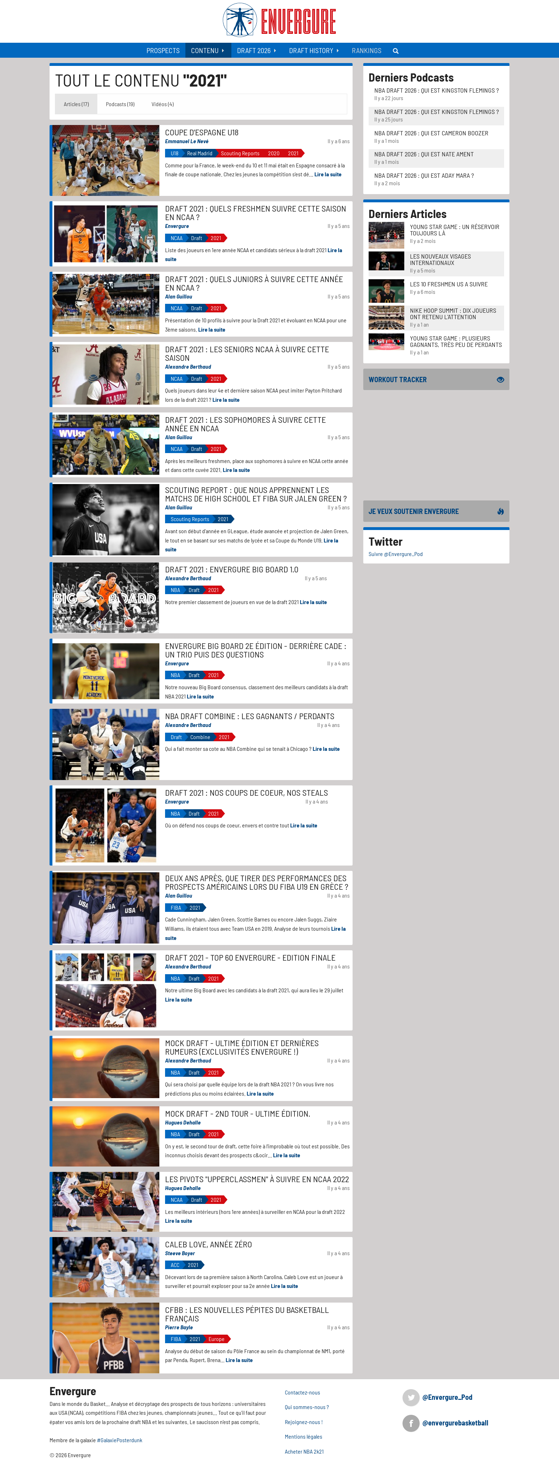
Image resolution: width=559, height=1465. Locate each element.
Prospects (163, 50)
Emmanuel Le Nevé (187, 140)
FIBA (176, 907)
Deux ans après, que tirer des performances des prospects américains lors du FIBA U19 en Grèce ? (256, 882)
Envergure (177, 225)
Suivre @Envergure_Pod (396, 553)
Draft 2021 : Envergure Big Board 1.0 (231, 569)
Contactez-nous (302, 1392)
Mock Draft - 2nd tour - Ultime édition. (238, 1113)
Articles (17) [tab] (76, 103)
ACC (175, 1264)
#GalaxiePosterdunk (119, 1440)
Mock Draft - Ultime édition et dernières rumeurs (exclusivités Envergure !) (242, 1047)
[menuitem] (163, 50)
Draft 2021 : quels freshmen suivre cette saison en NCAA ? (255, 212)
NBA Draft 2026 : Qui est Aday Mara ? (424, 175)
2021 (293, 153)
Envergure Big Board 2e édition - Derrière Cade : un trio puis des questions (256, 649)
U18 (175, 153)
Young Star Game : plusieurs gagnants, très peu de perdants (456, 341)
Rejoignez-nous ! (304, 1421)
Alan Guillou (178, 296)
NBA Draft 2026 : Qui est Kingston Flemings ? (436, 90)
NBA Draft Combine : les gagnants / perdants (249, 716)
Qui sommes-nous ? (307, 1406)
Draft (196, 237)
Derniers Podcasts (411, 77)
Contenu (205, 50)
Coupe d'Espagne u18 (202, 132)
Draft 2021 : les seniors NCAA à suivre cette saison (247, 353)
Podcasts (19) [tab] (120, 103)
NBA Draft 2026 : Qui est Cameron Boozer (431, 133)
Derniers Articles (408, 213)
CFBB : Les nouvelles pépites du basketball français (247, 1313)
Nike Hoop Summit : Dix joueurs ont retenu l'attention (453, 313)
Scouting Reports (240, 153)
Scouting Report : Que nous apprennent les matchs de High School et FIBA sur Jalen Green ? (256, 493)
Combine (200, 736)
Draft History (311, 50)
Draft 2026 (254, 50)
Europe (217, 1338)
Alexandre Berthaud (188, 366)
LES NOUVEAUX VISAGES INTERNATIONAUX (440, 259)
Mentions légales (303, 1436)
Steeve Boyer (180, 1253)
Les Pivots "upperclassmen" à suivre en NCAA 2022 (257, 1179)
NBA (175, 589)
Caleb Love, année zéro (208, 1244)
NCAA (177, 237)
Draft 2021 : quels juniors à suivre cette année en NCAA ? (254, 283)
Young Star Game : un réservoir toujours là (454, 230)
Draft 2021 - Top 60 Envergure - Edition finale (250, 957)
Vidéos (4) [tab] (163, 103)
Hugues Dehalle (183, 1122)
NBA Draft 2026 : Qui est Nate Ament (424, 154)
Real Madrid (199, 153)
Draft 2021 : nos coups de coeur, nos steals (246, 792)
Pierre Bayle (179, 1327)
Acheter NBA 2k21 (304, 1451)
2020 (274, 153)
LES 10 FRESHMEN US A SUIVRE (449, 284)
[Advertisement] (436, 445)
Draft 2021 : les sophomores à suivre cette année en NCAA (245, 423)
